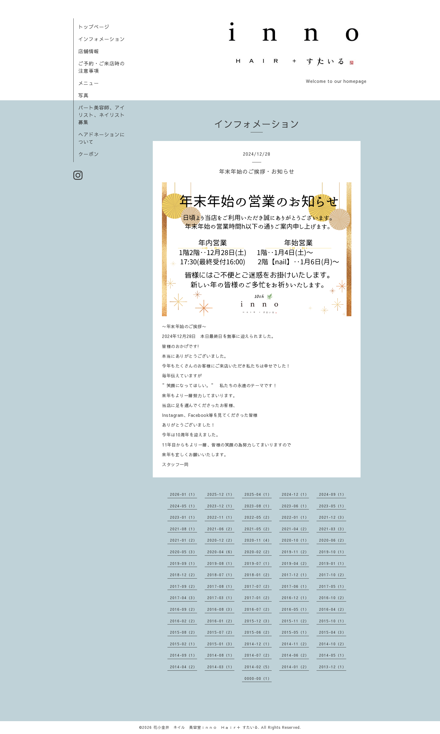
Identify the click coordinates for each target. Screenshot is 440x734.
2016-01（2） (220, 620)
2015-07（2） (220, 632)
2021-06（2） (220, 528)
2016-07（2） (258, 609)
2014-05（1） (332, 655)
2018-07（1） (220, 574)
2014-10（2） (332, 643)
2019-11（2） (295, 551)
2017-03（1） (220, 597)
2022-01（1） (295, 517)
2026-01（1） (183, 494)
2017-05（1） (332, 586)
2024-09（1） (332, 494)
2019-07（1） (258, 563)
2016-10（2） (332, 597)
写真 (83, 95)
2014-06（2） (295, 655)
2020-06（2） (332, 540)
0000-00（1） (258, 678)
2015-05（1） (295, 632)
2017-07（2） (258, 586)
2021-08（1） (183, 528)
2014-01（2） (295, 666)
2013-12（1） (332, 666)
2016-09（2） (183, 609)
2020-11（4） (258, 540)
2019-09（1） (183, 563)
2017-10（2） (332, 574)
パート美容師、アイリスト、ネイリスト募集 (101, 114)
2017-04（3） (183, 597)
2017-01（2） (258, 597)
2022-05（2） (258, 517)
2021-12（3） (332, 517)
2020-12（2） (220, 540)
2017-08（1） (220, 586)
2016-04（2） (332, 609)
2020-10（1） (295, 540)
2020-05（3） (183, 551)
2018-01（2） (258, 574)
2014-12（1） (258, 643)
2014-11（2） (295, 643)
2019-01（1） (332, 563)
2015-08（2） (183, 632)
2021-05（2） (258, 528)
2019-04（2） (295, 563)
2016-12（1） (295, 597)
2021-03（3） (332, 528)
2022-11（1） (220, 517)
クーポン (88, 153)
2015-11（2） (295, 620)
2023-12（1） (220, 505)
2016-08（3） (220, 609)
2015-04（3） (332, 632)
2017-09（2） (183, 586)
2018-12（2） (183, 574)
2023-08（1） (258, 505)
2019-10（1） (332, 551)
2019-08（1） (220, 563)
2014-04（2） (183, 666)
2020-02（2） (258, 551)
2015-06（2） (258, 632)
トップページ (93, 26)
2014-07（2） (258, 655)
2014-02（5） (258, 666)
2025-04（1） (258, 494)
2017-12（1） (295, 574)
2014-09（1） (183, 655)
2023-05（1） (332, 505)
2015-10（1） (332, 620)
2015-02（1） (183, 643)
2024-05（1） (183, 505)
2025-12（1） (220, 494)
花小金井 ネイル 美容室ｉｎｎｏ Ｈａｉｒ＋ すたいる (205, 727)
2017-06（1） (295, 586)
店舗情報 (88, 51)
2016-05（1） (295, 609)
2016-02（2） (183, 620)
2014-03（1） (220, 666)
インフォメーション (101, 38)
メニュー (88, 83)
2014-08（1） (220, 655)
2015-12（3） (258, 620)
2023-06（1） (295, 505)
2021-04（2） (295, 528)
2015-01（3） (220, 643)
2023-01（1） (183, 517)
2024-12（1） (295, 494)
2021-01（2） (183, 540)
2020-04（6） (220, 551)
